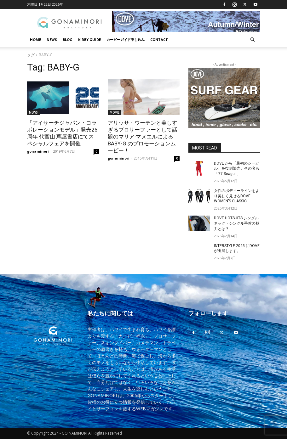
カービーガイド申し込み (125, 39)
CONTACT (159, 39)
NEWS (52, 39)
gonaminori (38, 151)
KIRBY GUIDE (89, 39)
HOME (35, 39)
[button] (252, 40)
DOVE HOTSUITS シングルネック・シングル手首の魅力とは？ (236, 223)
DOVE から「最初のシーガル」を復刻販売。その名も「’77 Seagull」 (236, 168)
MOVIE (114, 112)
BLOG (67, 39)
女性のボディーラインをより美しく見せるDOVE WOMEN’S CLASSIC (236, 196)
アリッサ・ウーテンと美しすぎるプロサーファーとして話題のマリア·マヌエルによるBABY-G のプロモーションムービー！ (142, 137)
